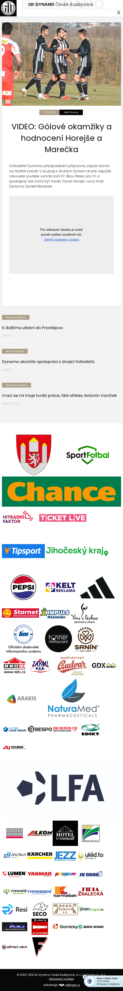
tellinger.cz (72, 985)
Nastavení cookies (61, 979)
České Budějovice (60, 4)
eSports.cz (92, 975)
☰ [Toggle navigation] (118, 12)
